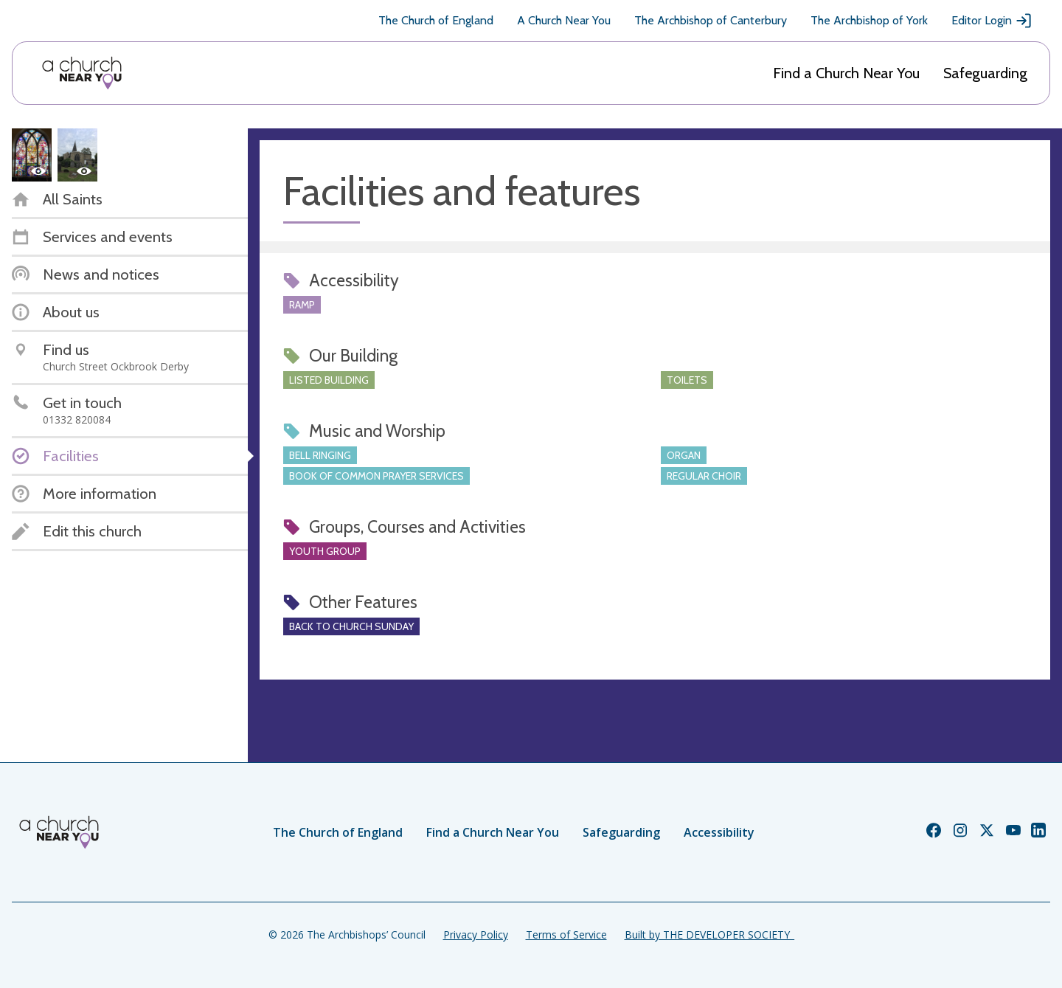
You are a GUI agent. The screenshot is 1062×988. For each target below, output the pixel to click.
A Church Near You (564, 20)
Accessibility (719, 832)
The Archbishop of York (869, 20)
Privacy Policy (475, 934)
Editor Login (991, 21)
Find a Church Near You (846, 73)
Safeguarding (985, 73)
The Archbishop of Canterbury (710, 20)
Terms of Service (566, 934)
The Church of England (435, 20)
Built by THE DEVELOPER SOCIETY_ (709, 934)
